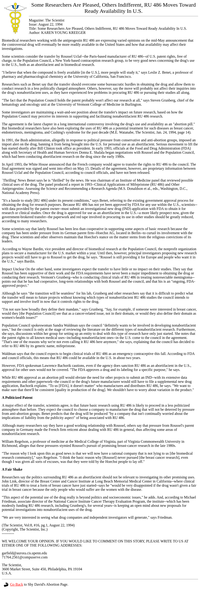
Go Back (13, 584)
